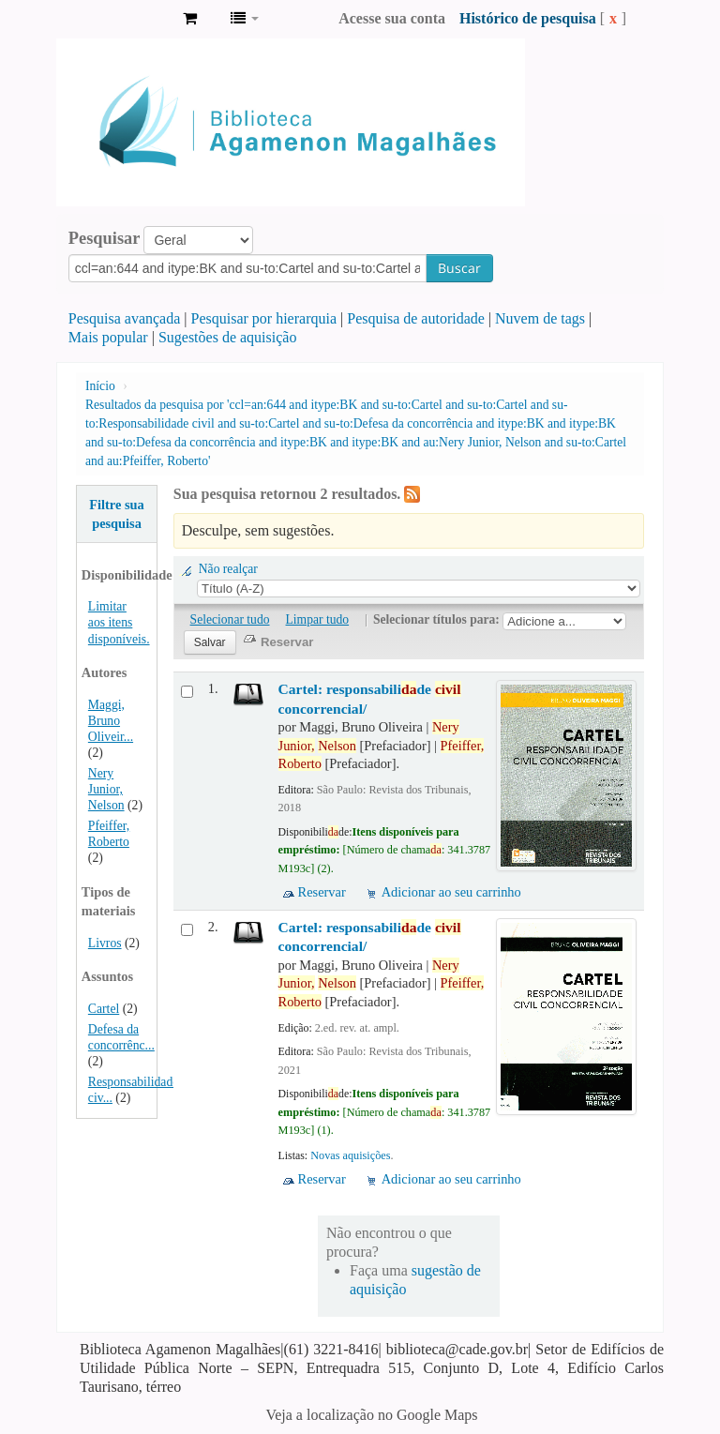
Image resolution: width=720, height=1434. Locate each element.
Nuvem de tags (540, 318)
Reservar (322, 891)
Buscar (459, 268)
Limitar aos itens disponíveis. (119, 622)
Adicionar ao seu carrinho (451, 891)
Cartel (103, 1009)
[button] (190, 19)
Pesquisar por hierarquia (264, 318)
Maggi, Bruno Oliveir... (110, 721)
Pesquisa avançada (124, 318)
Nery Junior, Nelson (106, 789)
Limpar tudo (318, 619)
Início (100, 386)
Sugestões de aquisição (227, 337)
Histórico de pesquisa (527, 18)
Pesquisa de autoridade (416, 318)
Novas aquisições (350, 1155)
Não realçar (228, 569)
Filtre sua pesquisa (116, 514)
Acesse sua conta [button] (391, 18)
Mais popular (108, 337)
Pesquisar (104, 238)
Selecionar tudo (230, 619)
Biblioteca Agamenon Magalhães (122, 19)
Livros (105, 943)
